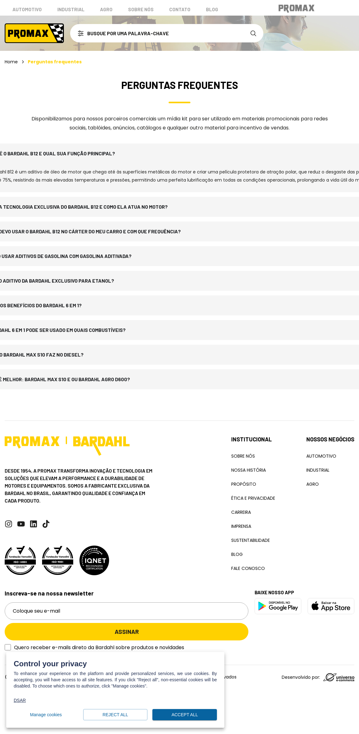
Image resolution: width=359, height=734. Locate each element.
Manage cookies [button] (46, 715)
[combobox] (158, 33)
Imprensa (241, 526)
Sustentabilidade (250, 540)
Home (11, 62)
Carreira (241, 512)
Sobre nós (141, 9)
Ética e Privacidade (253, 498)
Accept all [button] (184, 715)
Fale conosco (248, 568)
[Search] (254, 33)
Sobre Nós (243, 456)
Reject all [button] (115, 714)
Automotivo (27, 9)
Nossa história (248, 470)
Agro (106, 9)
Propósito (243, 484)
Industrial (70, 9)
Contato (179, 9)
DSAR (20, 700)
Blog (212, 9)
